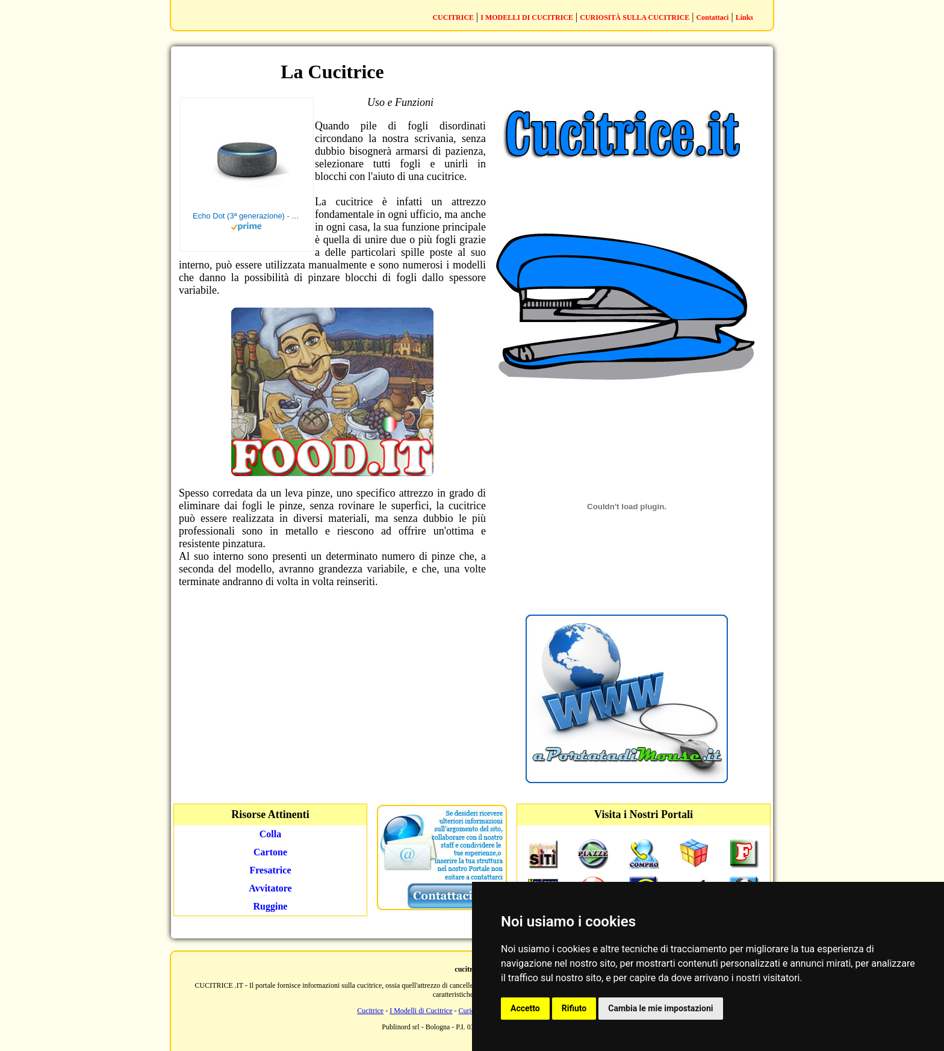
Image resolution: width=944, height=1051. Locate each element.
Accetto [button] (525, 1008)
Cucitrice (370, 1010)
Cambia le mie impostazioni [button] (660, 1008)
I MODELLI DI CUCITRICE (526, 17)
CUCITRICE (453, 17)
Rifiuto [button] (574, 1008)
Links (744, 17)
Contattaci (712, 17)
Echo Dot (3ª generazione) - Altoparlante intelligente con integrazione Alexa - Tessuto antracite (247, 215)
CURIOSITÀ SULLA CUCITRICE (634, 17)
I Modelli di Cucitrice (421, 1010)
